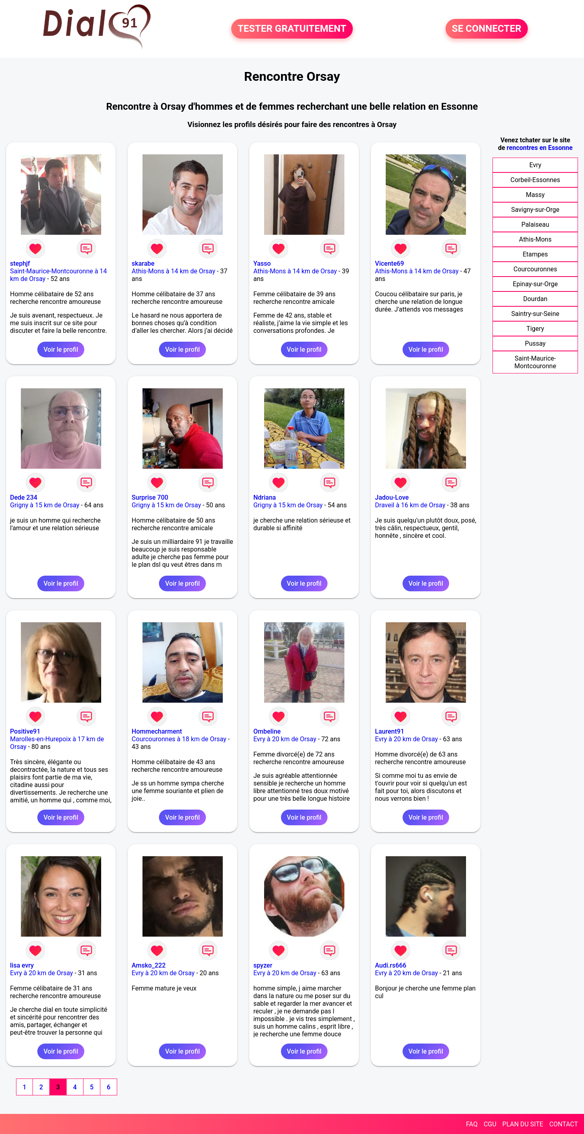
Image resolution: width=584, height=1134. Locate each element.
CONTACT (563, 1124)
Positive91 (25, 731)
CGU (490, 1124)
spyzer (262, 965)
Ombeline (267, 731)
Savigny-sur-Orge (535, 209)
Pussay (535, 343)
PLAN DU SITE (523, 1124)
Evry (535, 165)
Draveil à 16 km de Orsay (410, 505)
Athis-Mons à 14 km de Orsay (173, 271)
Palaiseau (535, 224)
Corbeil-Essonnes (535, 180)
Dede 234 (23, 497)
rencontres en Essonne (539, 148)
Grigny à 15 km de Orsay (44, 505)
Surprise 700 (150, 497)
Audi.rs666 (390, 965)
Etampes (535, 254)
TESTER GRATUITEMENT (292, 29)
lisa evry (22, 965)
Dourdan (535, 299)
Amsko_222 (149, 965)
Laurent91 (389, 731)
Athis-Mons (535, 239)
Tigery (535, 328)
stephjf (20, 263)
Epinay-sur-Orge (535, 284)
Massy (535, 195)
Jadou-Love (392, 497)
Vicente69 (389, 263)
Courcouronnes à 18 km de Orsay (179, 739)
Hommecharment (157, 731)
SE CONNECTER (486, 29)
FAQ (472, 1124)
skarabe (143, 263)
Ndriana (264, 497)
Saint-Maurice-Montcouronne (535, 362)
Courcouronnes (535, 269)
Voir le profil (60, 349)
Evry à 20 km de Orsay (284, 739)
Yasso (262, 263)
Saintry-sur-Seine (535, 314)
